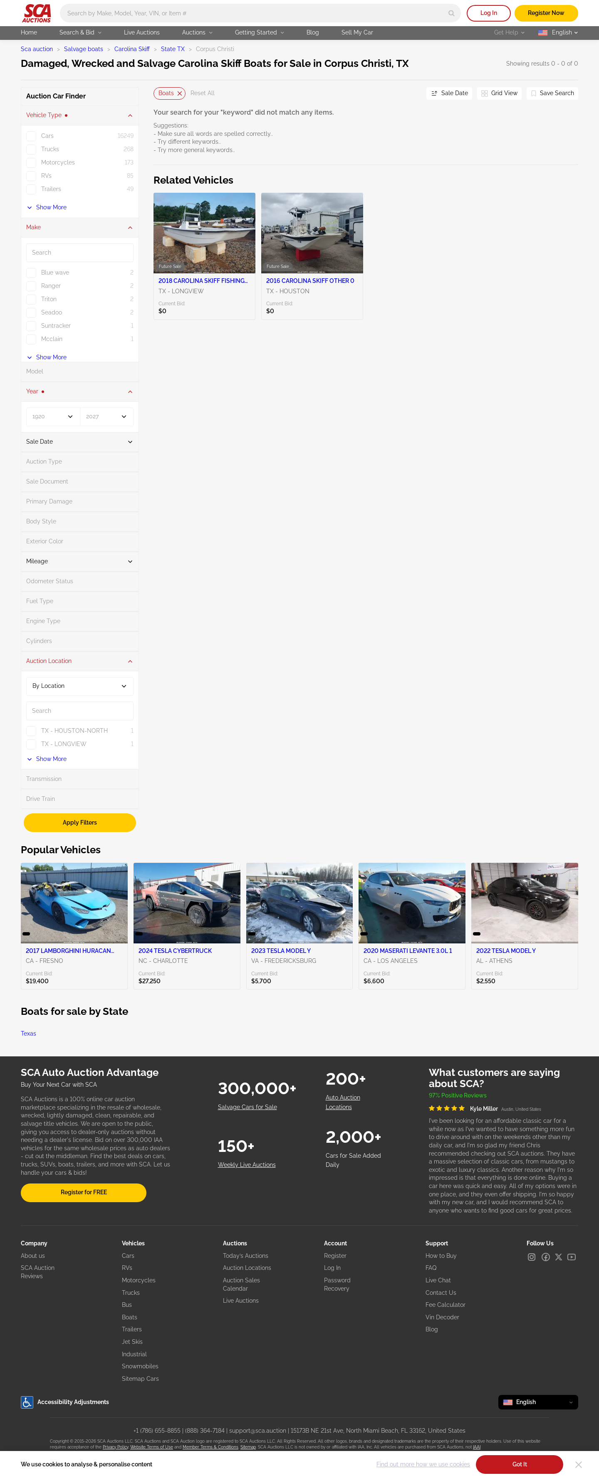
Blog (313, 32)
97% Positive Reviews (458, 1095)
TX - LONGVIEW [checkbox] (64, 744)
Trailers (132, 1329)
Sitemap (248, 1447)
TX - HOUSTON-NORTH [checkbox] (74, 730)
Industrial (134, 1354)
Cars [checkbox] (47, 136)
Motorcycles (139, 1280)
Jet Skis (132, 1341)
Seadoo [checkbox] (51, 312)
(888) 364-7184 (205, 1430)
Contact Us (441, 1292)
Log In (488, 13)
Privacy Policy (115, 1447)
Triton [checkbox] (49, 299)
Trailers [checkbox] (51, 189)
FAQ (431, 1267)
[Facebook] (546, 1257)
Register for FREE (84, 1192)
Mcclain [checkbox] (51, 339)
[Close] (578, 1464)
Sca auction (37, 49)
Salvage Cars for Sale (247, 1107)
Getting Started (259, 32)
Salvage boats (83, 49)
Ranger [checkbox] (51, 285)
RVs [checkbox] (46, 175)
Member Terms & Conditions (210, 1447)
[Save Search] (552, 93)
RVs (127, 1267)
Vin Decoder (442, 1317)
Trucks (131, 1292)
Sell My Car (357, 32)
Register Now (546, 13)
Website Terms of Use (151, 1447)
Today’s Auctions (245, 1255)
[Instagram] (532, 1257)
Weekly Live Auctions (247, 1164)
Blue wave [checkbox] (55, 272)
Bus (127, 1304)
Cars (128, 1255)
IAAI (476, 1447)
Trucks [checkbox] (50, 149)
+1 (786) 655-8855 (157, 1430)
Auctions (197, 32)
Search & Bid (80, 32)
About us (33, 1255)
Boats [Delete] (170, 93)
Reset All (203, 93)
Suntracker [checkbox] (56, 325)
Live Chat (438, 1280)
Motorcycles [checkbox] (58, 162)
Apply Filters (80, 822)
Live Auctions (142, 32)
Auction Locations (247, 1267)
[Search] (451, 13)
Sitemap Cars (140, 1378)
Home (29, 32)
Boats (129, 1317)
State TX (173, 49)
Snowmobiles (140, 1366)
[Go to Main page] (36, 13)
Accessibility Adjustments (65, 1402)
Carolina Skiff (132, 49)
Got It (519, 1464)
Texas (28, 1033)
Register (335, 1255)
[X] (558, 1257)
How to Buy (441, 1255)
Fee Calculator (445, 1304)
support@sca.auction (257, 1430)
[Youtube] (572, 1257)
